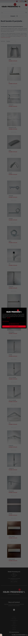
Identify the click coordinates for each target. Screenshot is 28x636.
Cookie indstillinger (5, 321)
